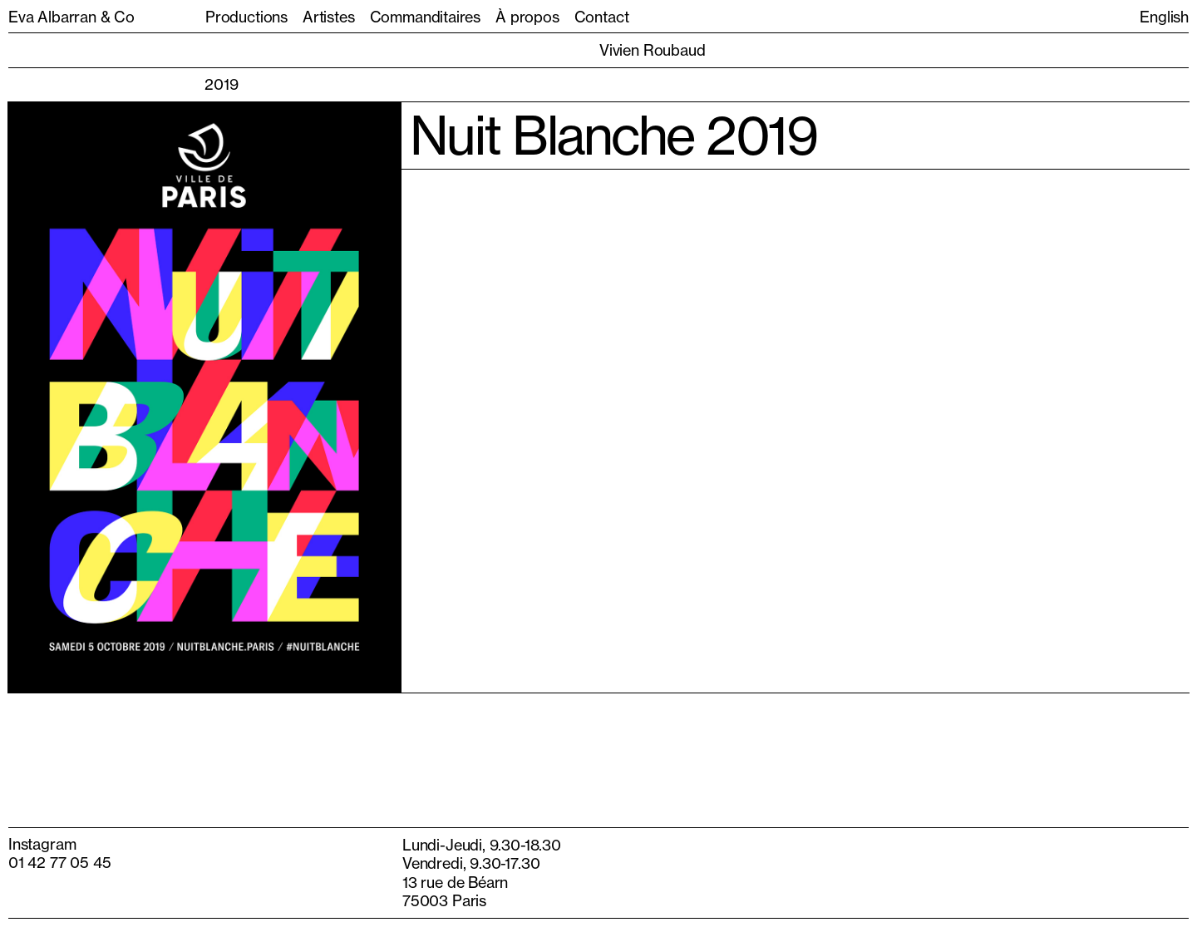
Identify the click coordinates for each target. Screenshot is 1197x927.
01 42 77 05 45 (59, 862)
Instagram (42, 844)
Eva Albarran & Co (71, 16)
